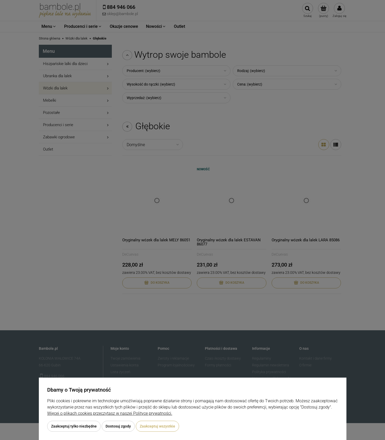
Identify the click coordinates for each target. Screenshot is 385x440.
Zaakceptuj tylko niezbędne (74, 426)
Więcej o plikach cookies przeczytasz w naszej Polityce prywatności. (109, 413)
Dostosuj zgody (118, 426)
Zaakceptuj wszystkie (157, 426)
